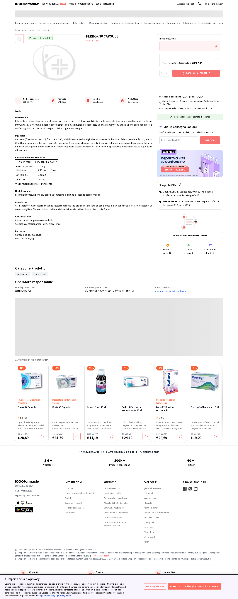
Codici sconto (85, 3)
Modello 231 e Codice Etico (116, 503)
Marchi (72, 3)
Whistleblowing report (114, 507)
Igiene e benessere (25, 23)
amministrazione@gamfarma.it (172, 291)
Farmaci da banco (154, 23)
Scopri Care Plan (54, 3)
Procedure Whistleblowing (116, 512)
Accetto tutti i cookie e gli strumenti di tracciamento (194, 586)
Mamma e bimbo (99, 23)
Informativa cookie (112, 493)
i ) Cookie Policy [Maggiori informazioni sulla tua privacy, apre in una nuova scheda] (47, 595)
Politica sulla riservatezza (115, 498)
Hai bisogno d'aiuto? (214, 3)
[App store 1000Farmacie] (35, 503)
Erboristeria (204, 23)
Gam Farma (92, 41)
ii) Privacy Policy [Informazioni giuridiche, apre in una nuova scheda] (63, 595)
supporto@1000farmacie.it (27, 495)
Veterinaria (189, 23)
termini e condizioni (100, 555)
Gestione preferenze (154, 586)
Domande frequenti (73, 503)
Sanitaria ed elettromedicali (126, 23)
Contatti (68, 498)
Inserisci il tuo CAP (170, 140)
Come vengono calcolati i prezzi (79, 493)
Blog (98, 3)
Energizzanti (43, 30)
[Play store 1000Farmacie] (35, 509)
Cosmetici (45, 23)
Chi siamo (69, 488)
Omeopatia (173, 23)
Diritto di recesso (112, 488)
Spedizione (70, 512)
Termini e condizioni (113, 517)
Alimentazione (62, 23)
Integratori (80, 23)
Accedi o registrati (185, 3)
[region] (119, 586)
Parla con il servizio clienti (190, 235)
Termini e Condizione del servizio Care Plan (115, 524)
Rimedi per (108, 3)
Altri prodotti (220, 23)
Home (17, 30)
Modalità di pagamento (75, 507)
